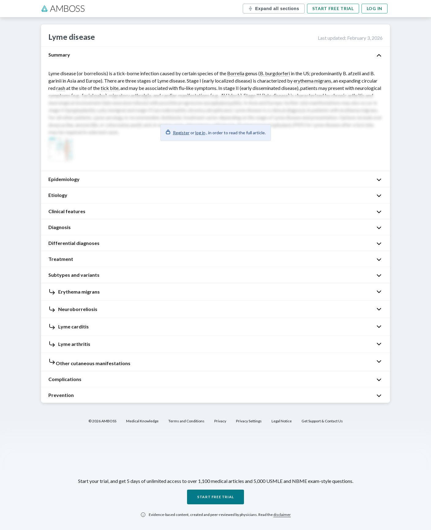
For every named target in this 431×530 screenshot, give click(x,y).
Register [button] (181, 132)
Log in (374, 8)
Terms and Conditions (186, 421)
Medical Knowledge (142, 421)
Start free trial (333, 8)
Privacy (220, 421)
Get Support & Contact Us (322, 421)
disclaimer (282, 514)
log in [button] (200, 132)
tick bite (109, 88)
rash (60, 88)
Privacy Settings (249, 421)
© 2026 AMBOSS (102, 421)
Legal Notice (282, 421)
